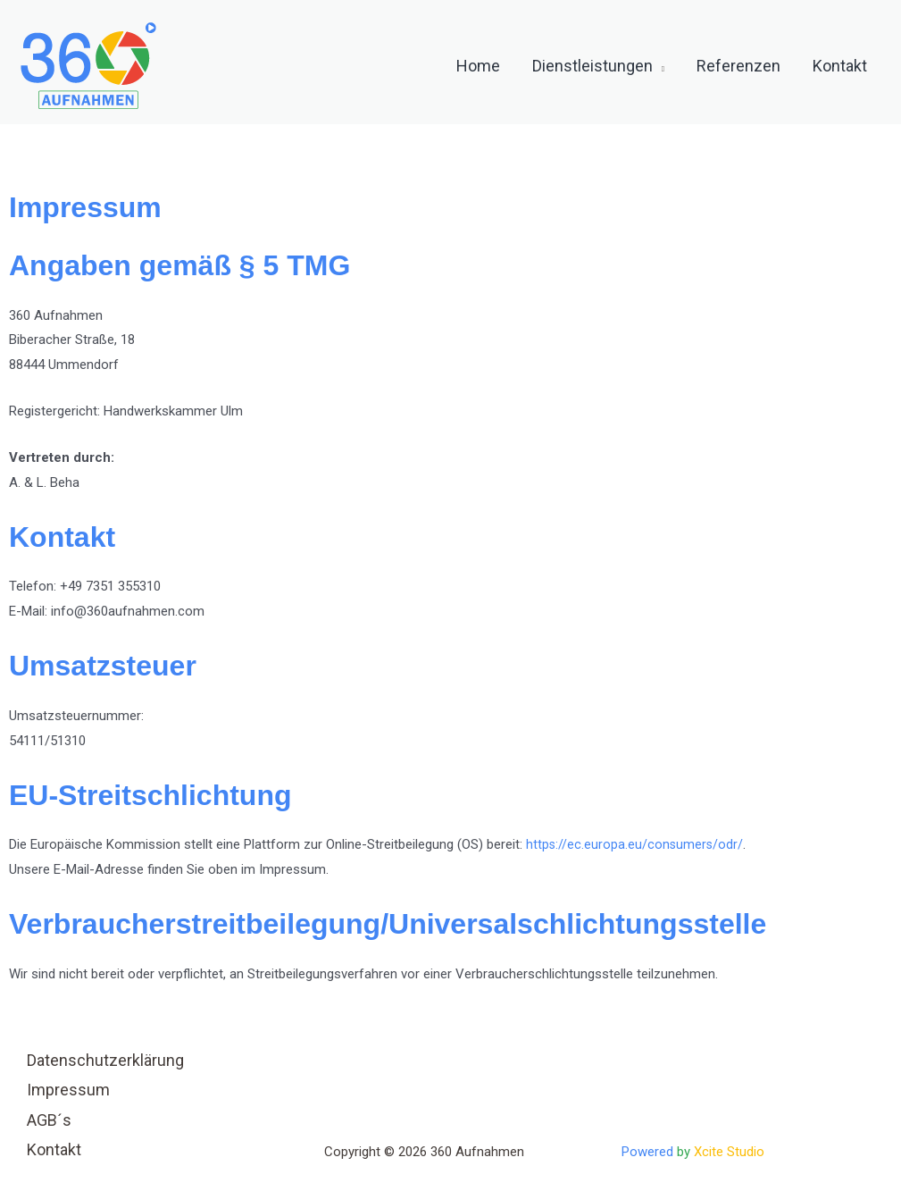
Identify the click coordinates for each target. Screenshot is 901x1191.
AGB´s (49, 1120)
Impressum (68, 1089)
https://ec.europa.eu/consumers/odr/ (636, 844)
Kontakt (54, 1149)
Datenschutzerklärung (105, 1060)
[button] (658, 66)
